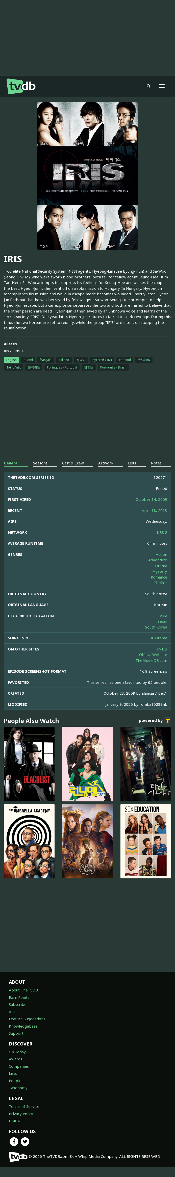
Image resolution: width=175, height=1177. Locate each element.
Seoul (162, 631)
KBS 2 (162, 542)
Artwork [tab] (105, 473)
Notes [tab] (156, 473)
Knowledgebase (23, 1036)
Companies (19, 1076)
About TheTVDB (23, 1000)
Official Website (153, 664)
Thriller (160, 592)
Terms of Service (24, 1116)
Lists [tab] (132, 473)
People (15, 1090)
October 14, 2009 (151, 509)
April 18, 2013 (154, 520)
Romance (159, 587)
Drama (161, 575)
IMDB (162, 659)
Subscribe (18, 1014)
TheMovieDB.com (151, 670)
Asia (163, 625)
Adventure (157, 569)
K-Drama (159, 647)
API (12, 1021)
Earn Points (19, 1007)
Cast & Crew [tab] (73, 473)
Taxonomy (18, 1097)
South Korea (156, 637)
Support (16, 1043)
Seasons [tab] (40, 473)
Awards (15, 1068)
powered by (155, 731)
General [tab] (11, 473)
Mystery (159, 581)
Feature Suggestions (27, 1028)
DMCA (14, 1130)
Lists (13, 1083)
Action (161, 564)
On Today (17, 1061)
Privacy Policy (21, 1123)
